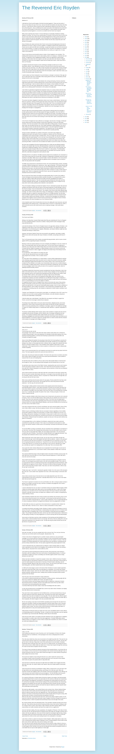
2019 (86, 49)
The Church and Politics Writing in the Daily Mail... (89, 89)
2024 (86, 40)
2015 (86, 57)
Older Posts (64, 736)
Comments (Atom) (32, 738)
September (88, 64)
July (87, 69)
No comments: (39, 210)
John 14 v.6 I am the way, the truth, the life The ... (89, 96)
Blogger (62, 746)
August (87, 67)
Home (45, 736)
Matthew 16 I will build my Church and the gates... (88, 83)
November (88, 60)
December (88, 58)
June (87, 71)
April (87, 75)
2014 (86, 116)
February (88, 78)
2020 (86, 48)
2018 (86, 51)
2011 (86, 122)
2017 (86, 53)
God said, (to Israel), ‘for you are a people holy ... (89, 102)
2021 (86, 46)
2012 (86, 120)
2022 (86, 44)
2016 (86, 55)
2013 (86, 118)
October (88, 62)
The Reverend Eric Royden (51, 7)
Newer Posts (25, 736)
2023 (86, 42)
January (88, 114)
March (87, 76)
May (87, 73)
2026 (86, 36)
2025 (86, 38)
